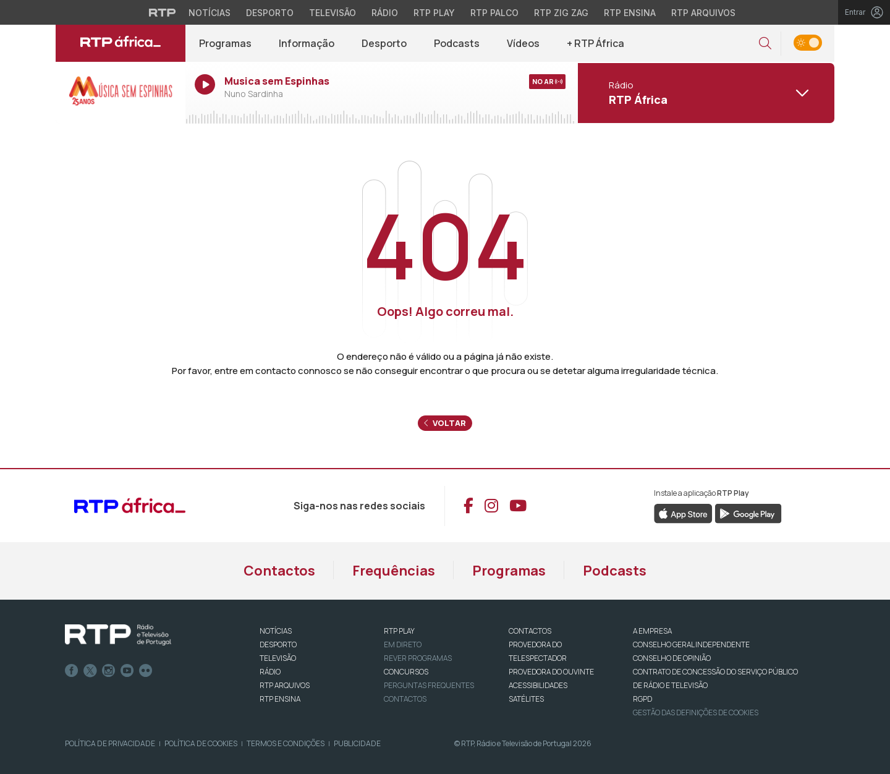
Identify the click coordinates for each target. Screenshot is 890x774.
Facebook (71, 671)
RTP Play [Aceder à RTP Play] (434, 12)
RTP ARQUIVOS (285, 685)
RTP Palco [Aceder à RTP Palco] (494, 12)
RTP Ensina (280, 699)
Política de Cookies (200, 743)
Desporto (384, 43)
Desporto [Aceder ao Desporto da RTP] (270, 12)
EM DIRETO (403, 644)
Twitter (90, 671)
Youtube (127, 671)
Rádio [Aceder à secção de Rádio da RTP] (384, 12)
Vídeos (523, 43)
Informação (306, 43)
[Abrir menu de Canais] (704, 93)
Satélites (526, 699)
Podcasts (457, 43)
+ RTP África (595, 43)
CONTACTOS (530, 631)
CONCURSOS (406, 671)
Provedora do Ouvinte (551, 671)
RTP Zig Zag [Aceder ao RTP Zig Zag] (561, 12)
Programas (225, 43)
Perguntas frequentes (429, 685)
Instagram (109, 671)
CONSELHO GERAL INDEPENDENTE (691, 644)
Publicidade (357, 743)
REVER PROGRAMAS (418, 658)
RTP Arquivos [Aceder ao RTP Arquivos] (703, 12)
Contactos (279, 570)
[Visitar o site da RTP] (162, 12)
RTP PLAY (399, 631)
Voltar (445, 422)
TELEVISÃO (278, 658)
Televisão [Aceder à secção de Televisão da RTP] (332, 12)
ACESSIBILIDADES (538, 685)
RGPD (642, 699)
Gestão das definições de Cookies (695, 712)
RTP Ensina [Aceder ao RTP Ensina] (630, 12)
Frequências (393, 570)
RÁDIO (270, 671)
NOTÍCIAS (276, 631)
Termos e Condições (285, 743)
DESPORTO (278, 644)
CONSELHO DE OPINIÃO (672, 658)
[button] (765, 44)
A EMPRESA (652, 631)
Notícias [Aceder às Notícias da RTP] (210, 12)
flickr (146, 671)
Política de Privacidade (110, 743)
